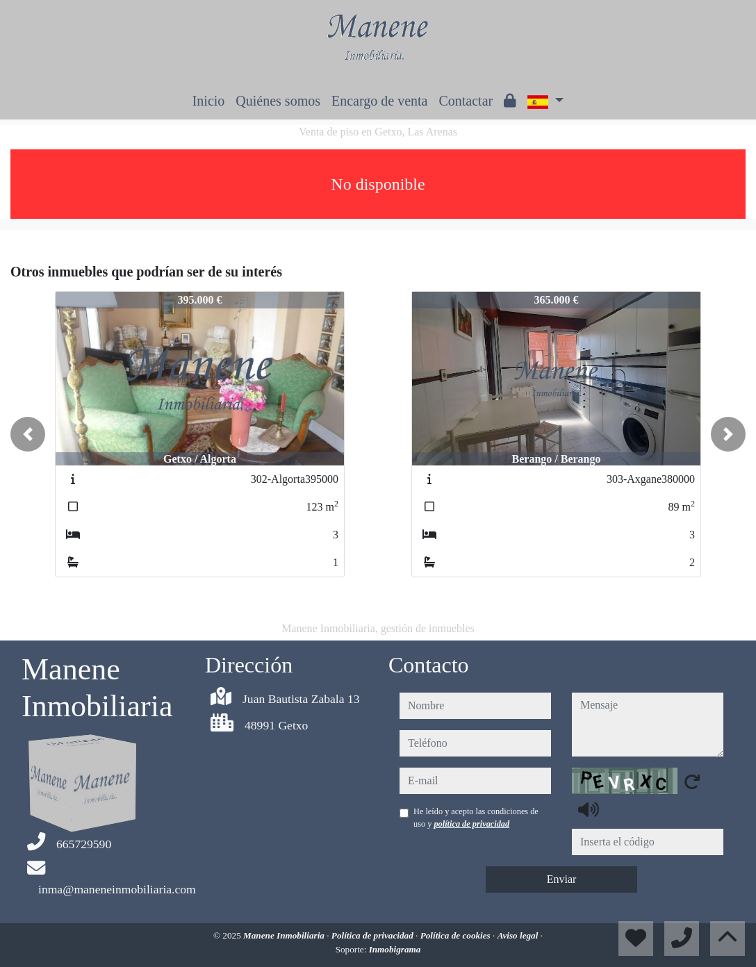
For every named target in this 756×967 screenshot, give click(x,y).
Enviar (562, 879)
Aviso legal (519, 935)
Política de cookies (456, 935)
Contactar (465, 100)
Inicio (208, 100)
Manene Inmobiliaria (285, 935)
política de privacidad (471, 824)
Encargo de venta (379, 100)
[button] (27, 434)
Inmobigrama (395, 949)
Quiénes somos (278, 100)
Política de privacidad (373, 935)
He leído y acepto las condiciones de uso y (476, 818)
